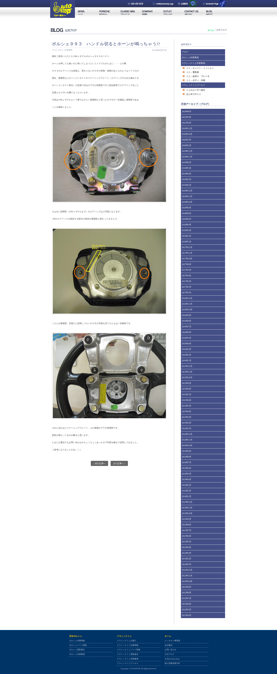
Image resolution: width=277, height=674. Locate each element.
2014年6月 (186, 468)
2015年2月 (186, 423)
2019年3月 (186, 179)
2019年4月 (186, 173)
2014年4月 (186, 479)
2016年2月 (186, 355)
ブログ (54, 50)
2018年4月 (186, 224)
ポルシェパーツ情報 (78, 645)
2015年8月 (186, 389)
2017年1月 (186, 292)
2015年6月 (186, 400)
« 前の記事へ (99, 463)
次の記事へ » (119, 463)
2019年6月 (186, 162)
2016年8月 (186, 321)
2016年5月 (186, 338)
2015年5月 (186, 406)
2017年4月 (186, 275)
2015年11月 (187, 372)
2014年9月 (186, 451)
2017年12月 (187, 247)
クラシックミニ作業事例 (193, 63)
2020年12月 (187, 128)
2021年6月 (186, 123)
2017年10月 (187, 258)
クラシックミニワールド (193, 85)
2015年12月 (187, 366)
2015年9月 (186, 383)
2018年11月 (187, 196)
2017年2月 (186, 287)
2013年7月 (186, 530)
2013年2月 (186, 558)
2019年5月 (186, 168)
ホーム (211, 30)
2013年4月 (186, 547)
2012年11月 (187, 575)
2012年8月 (186, 592)
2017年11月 (187, 253)
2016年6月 (186, 332)
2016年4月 (186, 343)
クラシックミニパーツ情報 (128, 650)
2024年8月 (186, 111)
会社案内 (168, 645)
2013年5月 (186, 541)
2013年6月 (186, 536)
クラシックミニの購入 (126, 641)
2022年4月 (186, 117)
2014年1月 (186, 496)
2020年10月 (187, 134)
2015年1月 (186, 428)
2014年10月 (187, 445)
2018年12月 (187, 190)
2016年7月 (186, 326)
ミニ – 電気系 (192, 72)
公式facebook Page (172, 659)
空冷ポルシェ (75, 636)
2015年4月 (186, 411)
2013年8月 (186, 524)
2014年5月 (186, 474)
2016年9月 (186, 315)
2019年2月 (186, 185)
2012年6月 (186, 604)
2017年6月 (186, 264)
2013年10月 (187, 513)
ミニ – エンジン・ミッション (200, 68)
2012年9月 (186, 587)
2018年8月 (186, 213)
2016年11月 (187, 304)
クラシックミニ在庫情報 (127, 645)
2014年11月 (187, 440)
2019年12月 (187, 151)
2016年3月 (186, 349)
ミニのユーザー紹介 (195, 90)
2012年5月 (186, 609)
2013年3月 (186, 553)
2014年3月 (186, 485)
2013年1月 (186, 564)
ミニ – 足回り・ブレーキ (198, 76)
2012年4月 (186, 615)
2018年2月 (186, 236)
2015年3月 (186, 417)
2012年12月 (187, 570)
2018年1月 (186, 241)
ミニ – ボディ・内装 (195, 80)
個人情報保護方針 (172, 663)
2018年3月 (186, 230)
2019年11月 (187, 156)
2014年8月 (186, 457)
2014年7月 (186, 462)
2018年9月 (186, 207)
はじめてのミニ (193, 94)
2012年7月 (186, 598)
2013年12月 (187, 502)
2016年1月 (186, 360)
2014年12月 (187, 434)
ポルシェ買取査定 (77, 650)
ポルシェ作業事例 (65, 50)
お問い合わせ (170, 650)
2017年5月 (186, 270)
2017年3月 (186, 281)
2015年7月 (186, 394)
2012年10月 (187, 581)
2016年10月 (187, 309)
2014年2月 (186, 490)
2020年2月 (186, 145)
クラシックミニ (124, 636)
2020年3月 (186, 140)
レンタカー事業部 (172, 641)
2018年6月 (186, 219)
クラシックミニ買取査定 (127, 654)
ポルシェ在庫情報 (77, 641)
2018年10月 (187, 202)
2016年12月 (187, 298)
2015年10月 (187, 377)
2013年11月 (187, 507)
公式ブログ (169, 654)
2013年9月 (186, 519)
